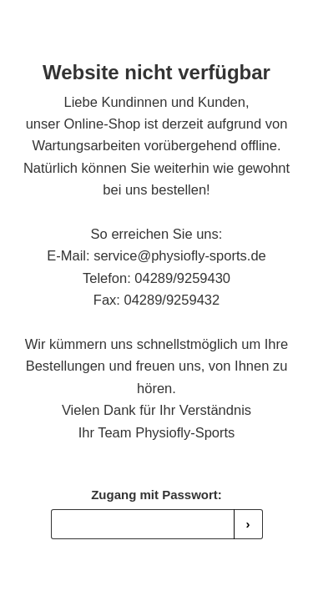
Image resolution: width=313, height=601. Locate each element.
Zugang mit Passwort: (156, 494)
